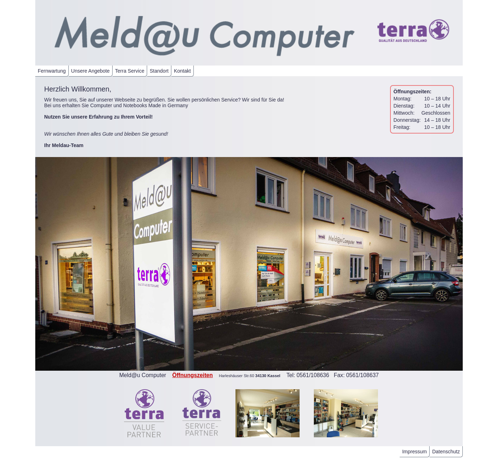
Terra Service (129, 71)
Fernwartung (52, 71)
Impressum (414, 451)
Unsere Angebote (90, 71)
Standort (159, 71)
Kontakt (182, 71)
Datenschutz (446, 451)
